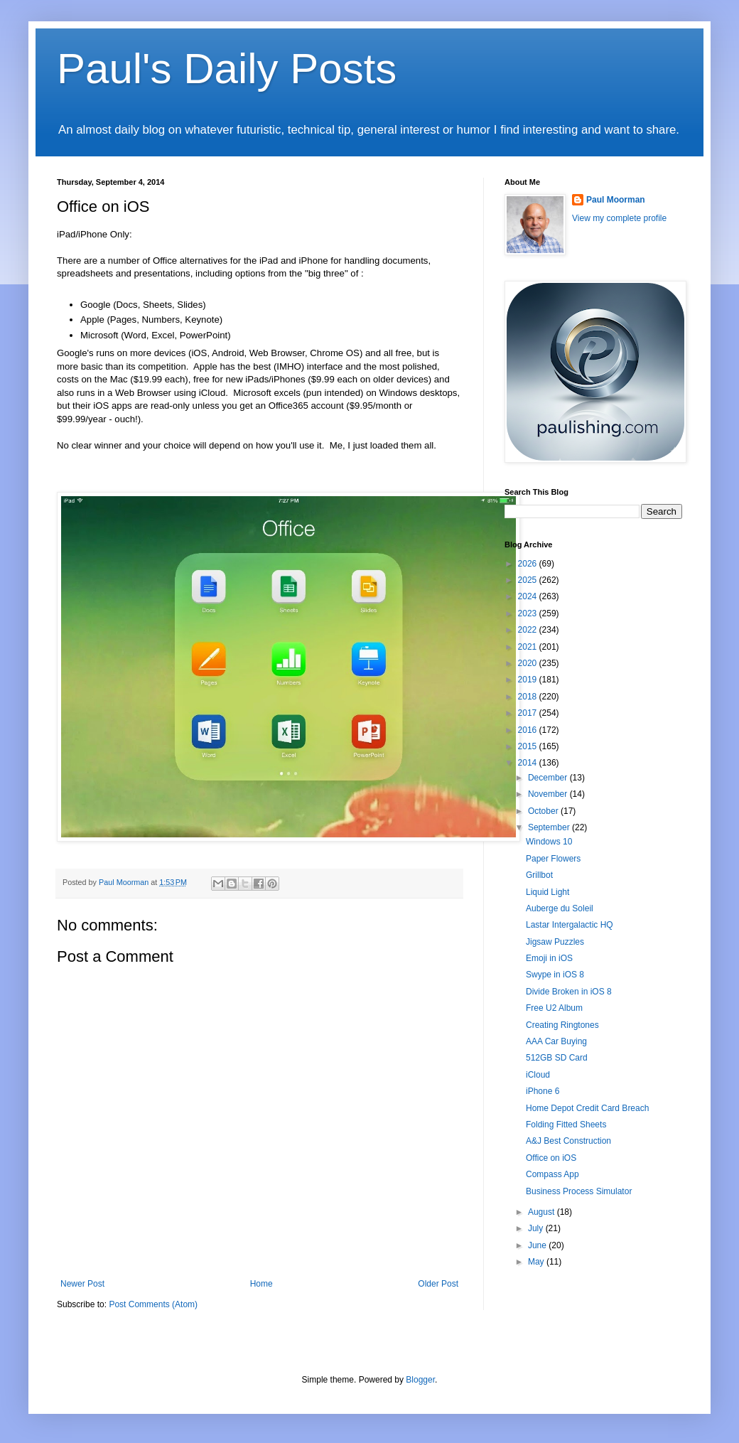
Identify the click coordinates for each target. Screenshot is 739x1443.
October (544, 811)
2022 (528, 630)
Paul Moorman (615, 200)
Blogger (420, 1380)
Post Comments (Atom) (153, 1304)
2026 (528, 564)
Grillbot (539, 875)
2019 (528, 680)
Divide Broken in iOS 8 (569, 992)
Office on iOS (551, 1158)
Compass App (552, 1174)
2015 (528, 746)
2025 (528, 580)
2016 (528, 730)
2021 (528, 647)
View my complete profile (619, 218)
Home (261, 1284)
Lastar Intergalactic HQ (569, 925)
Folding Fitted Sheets (566, 1125)
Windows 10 (549, 842)
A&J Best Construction (568, 1141)
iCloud (538, 1075)
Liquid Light (547, 892)
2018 (528, 697)
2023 (528, 613)
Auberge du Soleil (559, 908)
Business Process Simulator (579, 1191)
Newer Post (82, 1284)
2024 (528, 596)
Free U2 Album (554, 1008)
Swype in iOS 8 (555, 975)
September (550, 827)
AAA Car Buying (556, 1041)
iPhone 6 (542, 1091)
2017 (528, 713)
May (537, 1262)
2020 (528, 663)
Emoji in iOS (549, 958)
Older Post (438, 1284)
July (537, 1228)
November (549, 794)
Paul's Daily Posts (227, 68)
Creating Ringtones (562, 1025)
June (538, 1245)
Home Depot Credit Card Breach (587, 1108)
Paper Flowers (553, 859)
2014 (528, 763)
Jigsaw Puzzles (555, 942)
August (542, 1212)
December (549, 778)
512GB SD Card (557, 1058)
